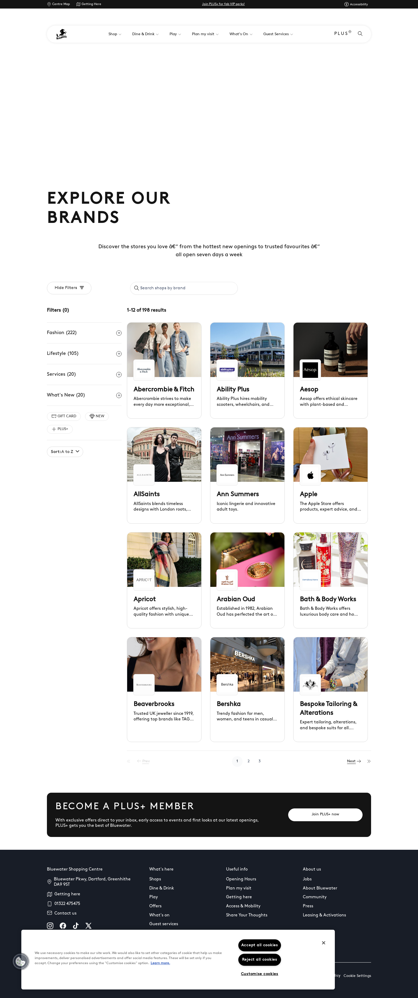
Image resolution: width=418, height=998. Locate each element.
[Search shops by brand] (187, 288)
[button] (20, 961)
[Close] (323, 943)
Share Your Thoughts (246, 915)
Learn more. (160, 963)
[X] (88, 926)
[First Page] (132, 761)
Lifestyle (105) (84, 353)
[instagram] (50, 926)
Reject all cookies (259, 960)
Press (308, 906)
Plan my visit (238, 888)
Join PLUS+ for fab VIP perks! (223, 4)
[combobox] (184, 288)
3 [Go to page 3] (261, 761)
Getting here (67, 894)
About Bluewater (320, 888)
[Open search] (360, 34)
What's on (159, 915)
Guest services (163, 924)
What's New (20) (84, 395)
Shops (155, 879)
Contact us (65, 913)
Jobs (307, 879)
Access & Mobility (243, 906)
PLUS (342, 34)
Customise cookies (259, 974)
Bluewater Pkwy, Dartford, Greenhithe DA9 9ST (92, 882)
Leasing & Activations (324, 915)
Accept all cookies (259, 945)
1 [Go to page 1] (239, 761)
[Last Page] (369, 761)
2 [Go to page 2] (250, 761)
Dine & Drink (161, 888)
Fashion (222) (84, 333)
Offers (155, 906)
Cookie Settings (357, 976)
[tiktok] (76, 926)
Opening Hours (241, 879)
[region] (178, 959)
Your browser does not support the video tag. (209, 106)
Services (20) (84, 374)
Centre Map (61, 4)
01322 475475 (67, 904)
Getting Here (91, 4)
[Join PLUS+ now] (325, 814)
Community (315, 897)
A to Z (65, 452)
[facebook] (63, 926)
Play (153, 897)
